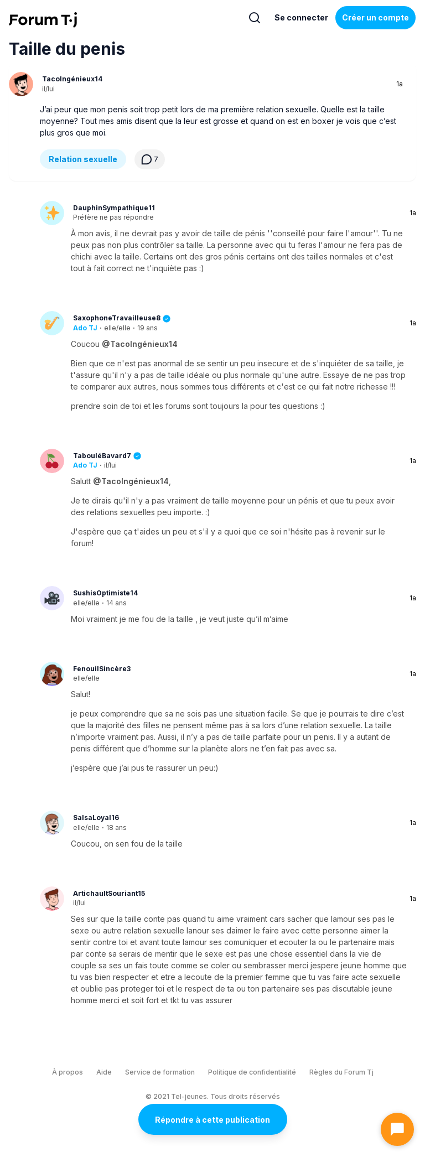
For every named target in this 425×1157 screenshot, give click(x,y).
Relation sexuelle (83, 159)
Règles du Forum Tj (341, 1072)
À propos (67, 1072)
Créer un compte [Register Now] (375, 17)
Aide (104, 1072)
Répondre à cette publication (212, 1119)
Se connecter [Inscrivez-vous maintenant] (301, 17)
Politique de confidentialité (252, 1072)
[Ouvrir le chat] (397, 1129)
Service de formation (160, 1072)
